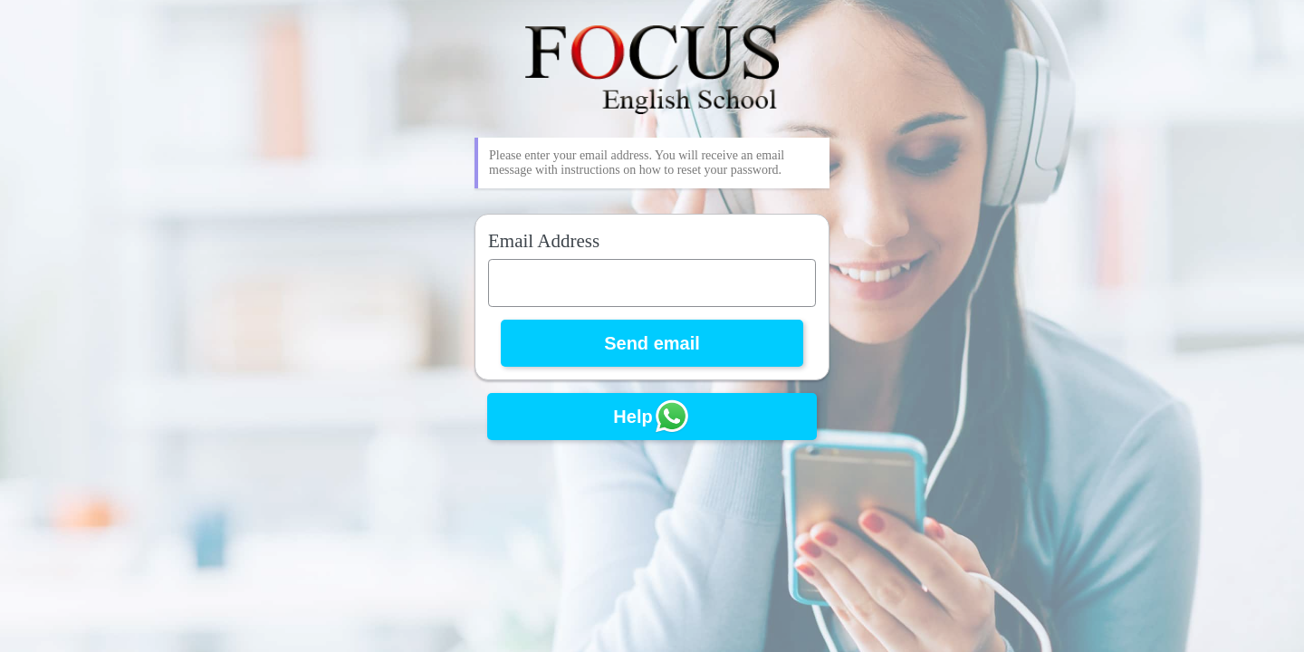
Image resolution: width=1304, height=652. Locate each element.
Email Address (543, 241)
